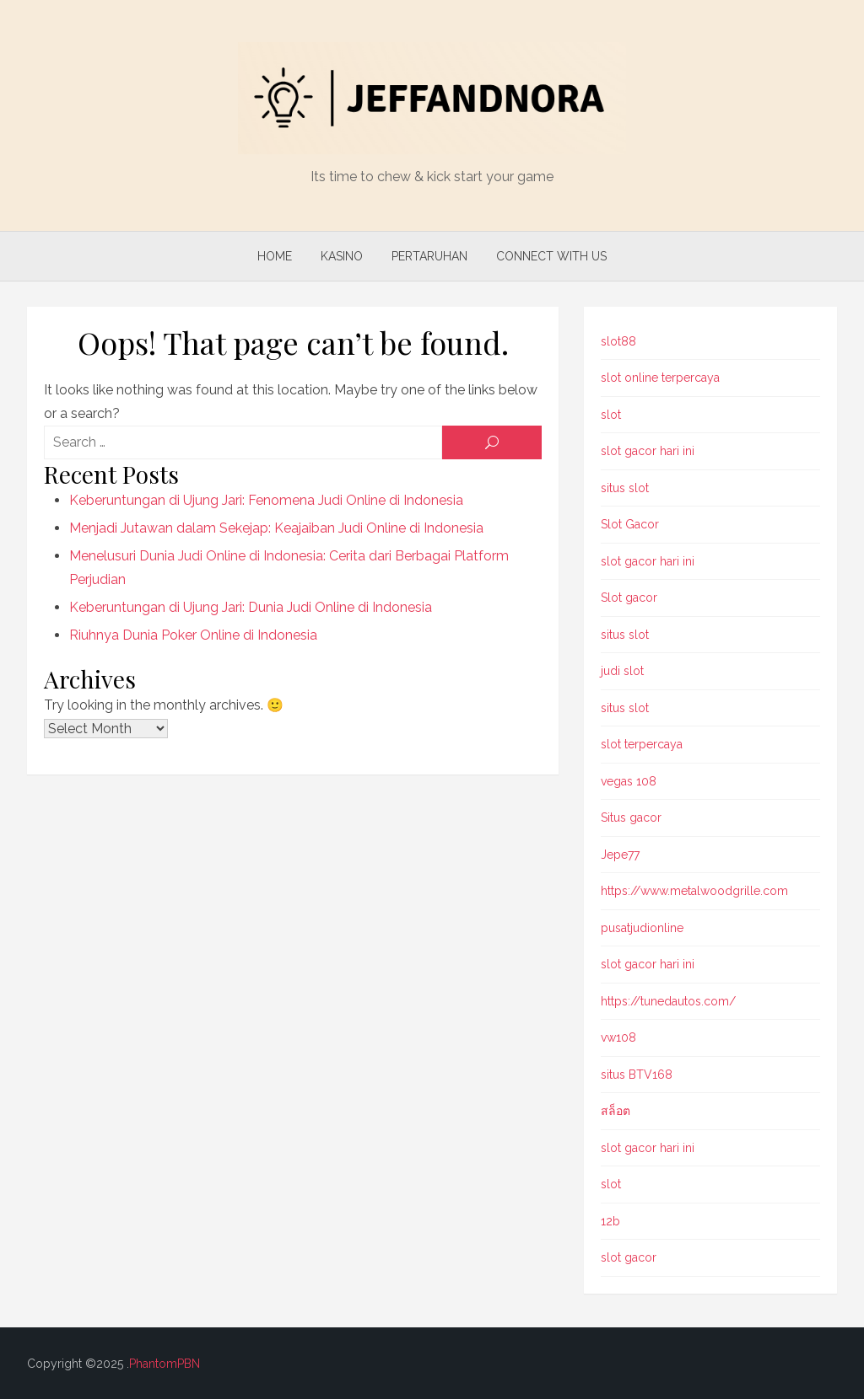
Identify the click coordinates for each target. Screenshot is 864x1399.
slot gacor (628, 1257)
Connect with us (551, 256)
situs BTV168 (636, 1074)
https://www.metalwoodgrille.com (694, 891)
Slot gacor (629, 597)
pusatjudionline (642, 928)
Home (274, 256)
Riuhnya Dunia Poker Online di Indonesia (193, 635)
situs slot (625, 488)
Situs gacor (631, 817)
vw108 (618, 1037)
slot (611, 414)
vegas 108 (628, 781)
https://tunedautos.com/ (668, 1001)
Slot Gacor (630, 524)
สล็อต (615, 1111)
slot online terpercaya (660, 377)
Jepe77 (620, 854)
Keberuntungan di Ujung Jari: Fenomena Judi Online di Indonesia (266, 500)
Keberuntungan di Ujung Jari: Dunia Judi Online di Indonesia (250, 607)
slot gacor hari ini (647, 451)
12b (610, 1221)
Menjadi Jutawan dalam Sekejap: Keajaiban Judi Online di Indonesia (276, 528)
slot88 (618, 341)
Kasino (342, 256)
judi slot (622, 671)
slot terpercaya (642, 744)
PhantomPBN (164, 1363)
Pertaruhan (429, 256)
